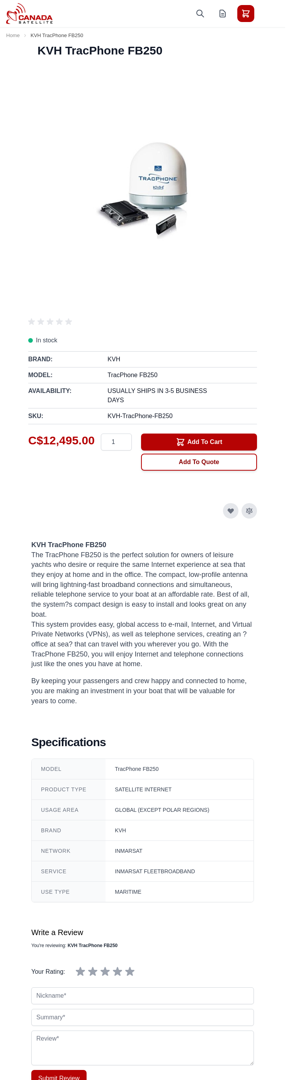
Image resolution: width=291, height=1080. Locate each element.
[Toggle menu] (267, 13)
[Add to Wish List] (230, 511)
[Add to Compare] (249, 511)
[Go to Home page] (29, 13)
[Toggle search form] (200, 13)
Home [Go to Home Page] (13, 35)
